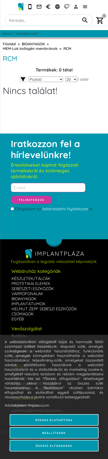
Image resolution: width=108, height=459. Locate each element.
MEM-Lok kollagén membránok (30, 48)
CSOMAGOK (22, 313)
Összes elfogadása (54, 446)
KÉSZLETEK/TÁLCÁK (30, 278)
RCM (67, 48)
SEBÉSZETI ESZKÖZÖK (32, 288)
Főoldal (9, 44)
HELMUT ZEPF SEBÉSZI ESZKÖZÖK (44, 308)
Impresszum (38, 405)
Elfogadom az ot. (54, 208)
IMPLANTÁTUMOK (28, 303)
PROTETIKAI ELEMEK (30, 283)
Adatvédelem (16, 405)
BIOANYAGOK (33, 44)
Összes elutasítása (54, 420)
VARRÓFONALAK (27, 293)
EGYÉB (17, 318)
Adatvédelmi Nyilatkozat (65, 208)
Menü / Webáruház (20, 33)
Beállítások (54, 433)
